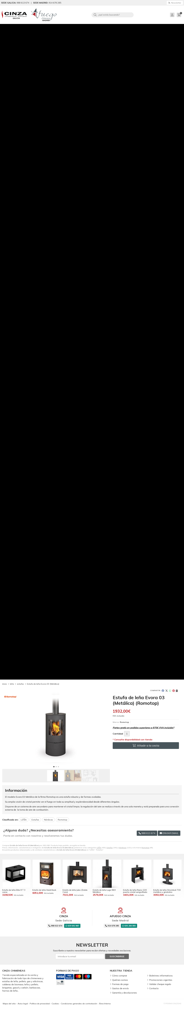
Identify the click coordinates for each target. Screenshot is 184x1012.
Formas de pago (120, 984)
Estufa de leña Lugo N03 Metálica (104, 891)
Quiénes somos (120, 980)
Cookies (55, 1003)
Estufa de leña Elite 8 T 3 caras (13, 891)
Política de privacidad (40, 1003)
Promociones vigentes (160, 980)
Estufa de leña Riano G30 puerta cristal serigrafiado (135, 891)
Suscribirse (117, 956)
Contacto (154, 988)
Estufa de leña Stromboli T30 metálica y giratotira (167, 891)
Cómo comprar (119, 975)
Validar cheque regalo (160, 984)
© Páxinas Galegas (172, 1004)
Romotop (145, 848)
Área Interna (105, 1003)
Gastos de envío (120, 988)
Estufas (110, 848)
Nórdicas (122, 848)
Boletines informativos (161, 975)
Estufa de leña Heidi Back (44, 890)
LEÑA (99, 848)
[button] (53, 766)
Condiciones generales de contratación (79, 1003)
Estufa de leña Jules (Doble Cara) (75, 891)
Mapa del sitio (9, 1003)
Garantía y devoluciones (124, 992)
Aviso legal (23, 1003)
